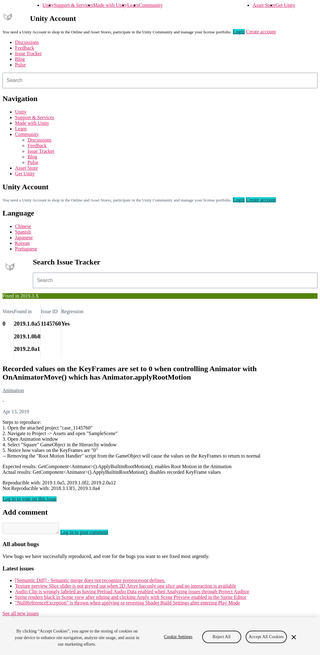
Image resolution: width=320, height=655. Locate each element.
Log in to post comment (90, 534)
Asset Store (263, 5)
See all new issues (20, 615)
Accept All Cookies (266, 636)
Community (150, 5)
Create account (261, 31)
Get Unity (285, 5)
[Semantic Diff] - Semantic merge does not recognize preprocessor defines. (90, 582)
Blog (20, 59)
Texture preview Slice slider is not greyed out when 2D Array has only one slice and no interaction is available (125, 587)
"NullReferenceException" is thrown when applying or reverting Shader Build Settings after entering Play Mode (127, 604)
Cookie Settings (178, 636)
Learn (133, 5)
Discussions (27, 42)
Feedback (24, 48)
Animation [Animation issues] (13, 390)
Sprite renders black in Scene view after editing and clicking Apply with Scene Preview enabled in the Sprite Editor (130, 599)
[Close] (294, 637)
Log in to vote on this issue (29, 499)
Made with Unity (110, 5)
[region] (160, 636)
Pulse (20, 64)
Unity (48, 5)
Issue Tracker (28, 53)
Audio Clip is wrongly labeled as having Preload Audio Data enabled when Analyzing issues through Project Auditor (132, 593)
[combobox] (160, 80)
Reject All (221, 636)
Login (239, 31)
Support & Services (73, 5)
